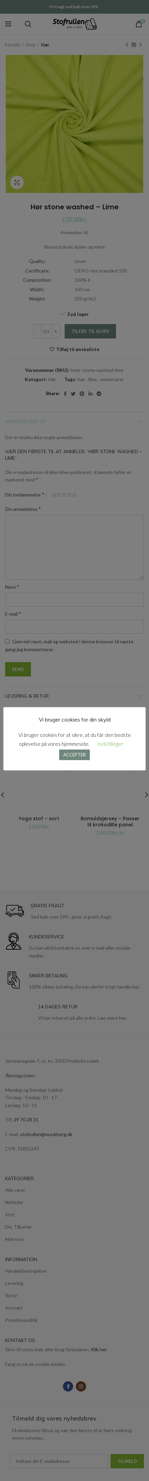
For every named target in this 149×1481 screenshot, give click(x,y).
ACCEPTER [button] (74, 754)
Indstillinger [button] (110, 744)
